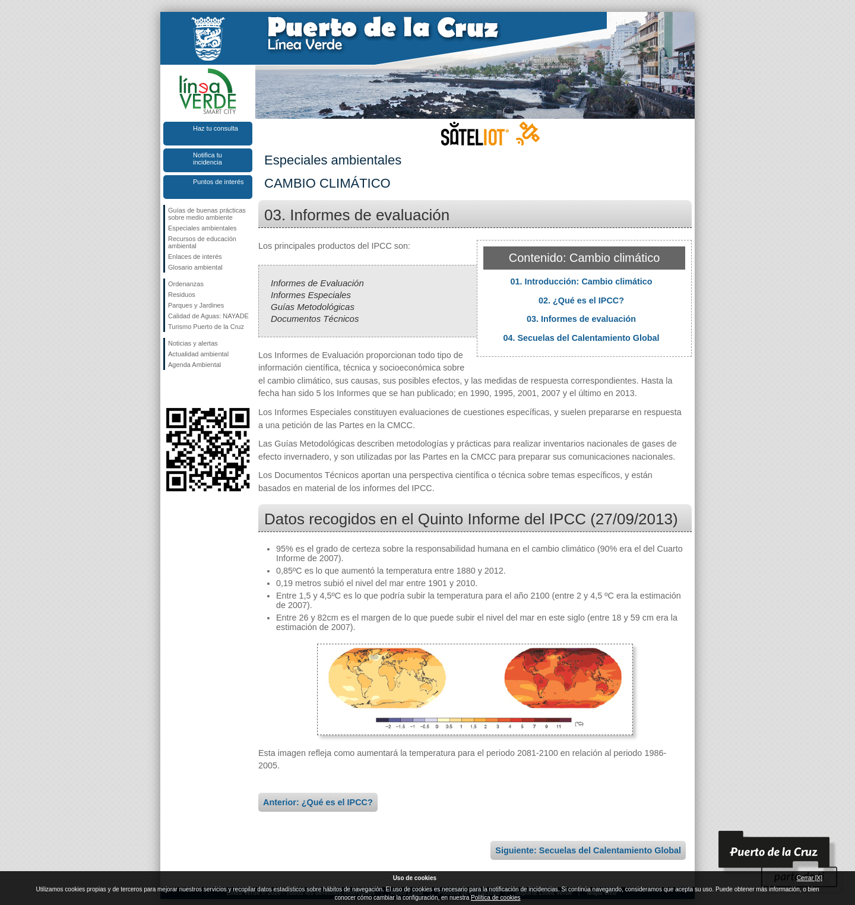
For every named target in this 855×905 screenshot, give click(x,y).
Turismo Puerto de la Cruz (206, 326)
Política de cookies (495, 897)
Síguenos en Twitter (190, 389)
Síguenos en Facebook (170, 389)
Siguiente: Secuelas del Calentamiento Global (588, 850)
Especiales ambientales (202, 228)
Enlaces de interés (195, 256)
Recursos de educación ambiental (202, 242)
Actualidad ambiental (198, 353)
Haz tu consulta (215, 128)
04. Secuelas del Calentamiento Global (581, 338)
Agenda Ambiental (194, 364)
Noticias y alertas (193, 343)
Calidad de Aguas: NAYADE (208, 315)
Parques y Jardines (196, 305)
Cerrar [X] (809, 878)
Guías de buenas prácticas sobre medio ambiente (207, 214)
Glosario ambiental (195, 267)
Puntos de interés (218, 181)
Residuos (181, 294)
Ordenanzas (186, 283)
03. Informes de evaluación (581, 319)
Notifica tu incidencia (207, 158)
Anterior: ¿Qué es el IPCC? (318, 802)
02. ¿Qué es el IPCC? (581, 300)
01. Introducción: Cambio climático (581, 281)
